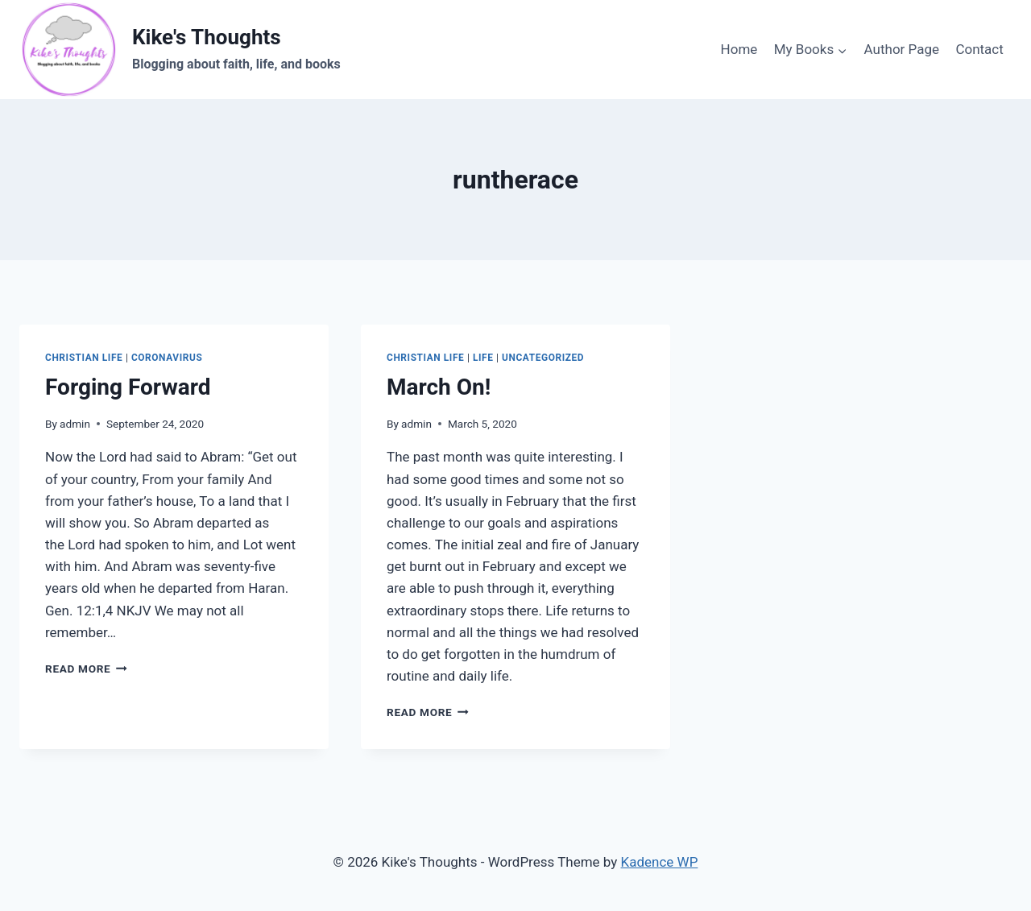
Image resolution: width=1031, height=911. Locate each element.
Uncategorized (543, 357)
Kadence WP (659, 862)
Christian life (83, 357)
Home (739, 49)
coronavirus (166, 357)
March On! (439, 387)
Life (483, 357)
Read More (86, 668)
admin (75, 423)
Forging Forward (128, 387)
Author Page (901, 49)
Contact (979, 49)
